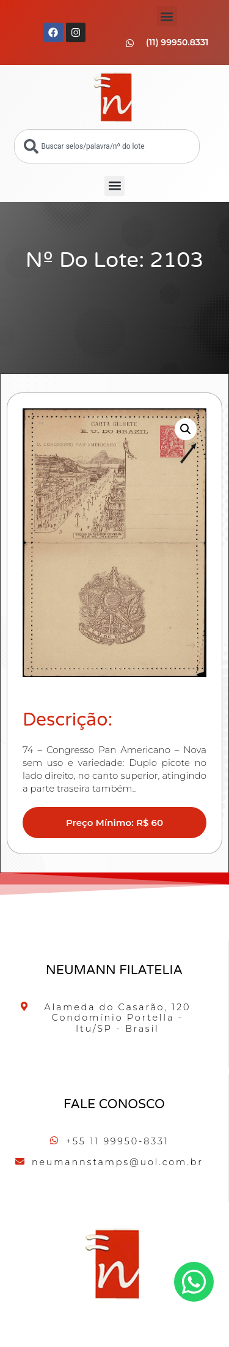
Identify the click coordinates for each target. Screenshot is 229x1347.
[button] (167, 16)
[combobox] (107, 146)
